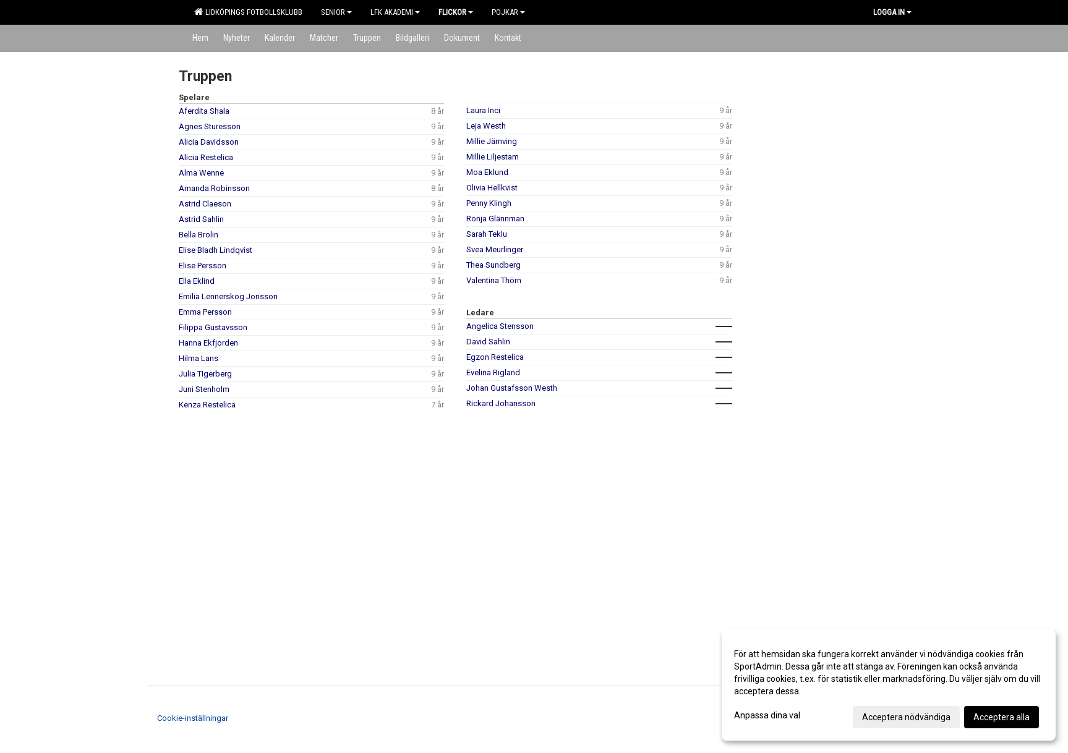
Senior (336, 12)
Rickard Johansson (501, 403)
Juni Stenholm (204, 389)
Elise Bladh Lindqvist (215, 250)
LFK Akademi (395, 12)
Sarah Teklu (486, 234)
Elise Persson (202, 265)
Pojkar (508, 12)
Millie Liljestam (492, 156)
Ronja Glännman (495, 218)
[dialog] (889, 685)
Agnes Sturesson (210, 126)
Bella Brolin (198, 234)
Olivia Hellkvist (492, 187)
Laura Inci (483, 110)
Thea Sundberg (493, 265)
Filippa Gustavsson (213, 327)
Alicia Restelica (206, 157)
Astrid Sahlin (201, 219)
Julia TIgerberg (205, 373)
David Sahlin (488, 341)
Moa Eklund (487, 172)
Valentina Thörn (493, 280)
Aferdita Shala (204, 111)
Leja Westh (486, 125)
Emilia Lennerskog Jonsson (228, 296)
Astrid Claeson (205, 203)
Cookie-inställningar (192, 718)
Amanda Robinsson (214, 188)
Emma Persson (205, 312)
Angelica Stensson (500, 326)
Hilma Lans (198, 358)
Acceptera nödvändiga (906, 717)
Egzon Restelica (495, 357)
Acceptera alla (1001, 717)
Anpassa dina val (767, 715)
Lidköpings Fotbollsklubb (248, 12)
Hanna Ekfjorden (208, 342)
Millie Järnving (491, 141)
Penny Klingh (488, 203)
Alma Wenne (201, 172)
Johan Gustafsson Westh (511, 388)
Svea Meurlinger (494, 249)
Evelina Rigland (493, 372)
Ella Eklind (197, 281)
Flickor (455, 12)
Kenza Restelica (207, 404)
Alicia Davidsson (209, 142)
